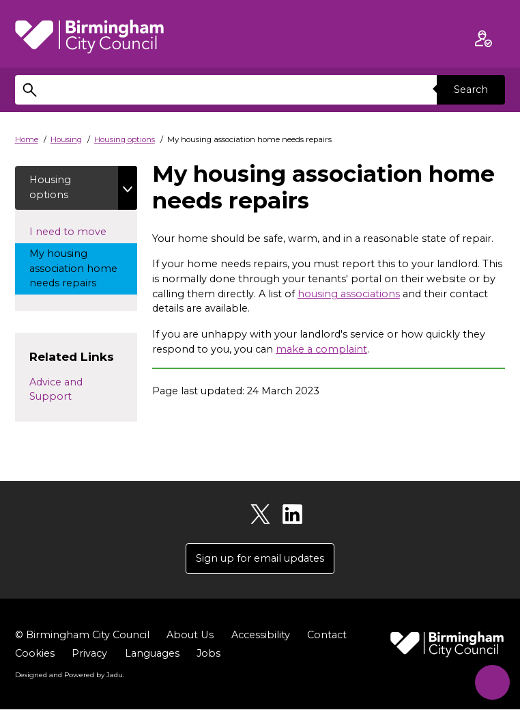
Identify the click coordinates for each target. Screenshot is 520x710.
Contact (326, 635)
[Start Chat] (491, 681)
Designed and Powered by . (69, 675)
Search (471, 89)
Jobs (208, 654)
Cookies (35, 654)
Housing (66, 139)
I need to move (83, 231)
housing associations (349, 294)
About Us (190, 635)
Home (26, 139)
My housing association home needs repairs (75, 268)
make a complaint (321, 349)
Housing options (124, 139)
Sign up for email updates (260, 558)
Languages (152, 654)
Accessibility (260, 635)
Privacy (89, 654)
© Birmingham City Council (82, 635)
